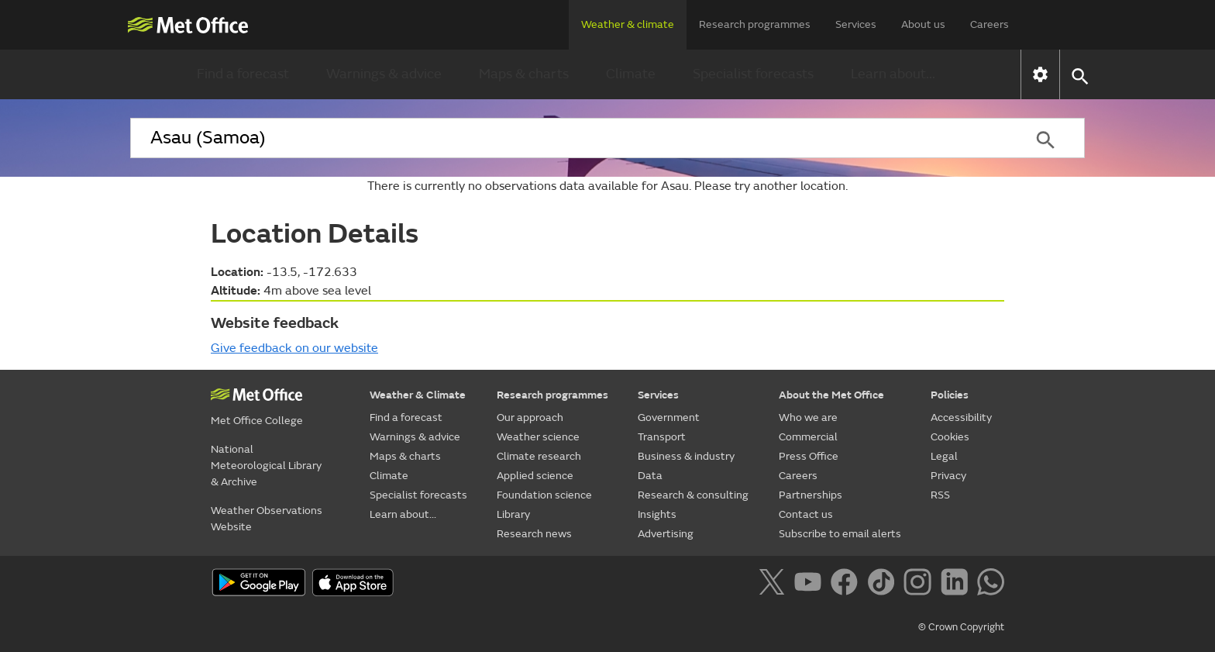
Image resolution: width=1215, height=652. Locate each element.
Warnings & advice (384, 74)
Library (513, 514)
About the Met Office (831, 395)
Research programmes (755, 24)
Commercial (808, 436)
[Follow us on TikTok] (883, 584)
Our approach (530, 417)
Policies (950, 395)
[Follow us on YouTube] (811, 584)
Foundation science (544, 495)
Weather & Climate (418, 395)
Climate (631, 74)
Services (855, 24)
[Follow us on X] (774, 584)
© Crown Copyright (961, 627)
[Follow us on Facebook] (847, 584)
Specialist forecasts (753, 74)
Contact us (806, 514)
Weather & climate (627, 24)
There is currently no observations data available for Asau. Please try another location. (607, 186)
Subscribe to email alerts (840, 533)
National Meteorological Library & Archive (266, 465)
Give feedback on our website (294, 348)
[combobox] (568, 138)
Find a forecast (243, 74)
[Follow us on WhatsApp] (990, 584)
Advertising (666, 533)
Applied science (535, 475)
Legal (944, 456)
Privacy (948, 475)
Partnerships (810, 495)
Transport (662, 436)
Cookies (950, 436)
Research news (534, 533)
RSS (940, 495)
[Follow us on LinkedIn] (957, 584)
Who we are (808, 417)
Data (650, 475)
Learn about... (893, 74)
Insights (657, 514)
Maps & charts (524, 74)
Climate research (539, 456)
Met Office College (257, 420)
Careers (989, 24)
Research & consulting (693, 495)
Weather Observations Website (266, 518)
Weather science (538, 436)
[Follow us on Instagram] (920, 584)
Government (669, 417)
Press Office (808, 456)
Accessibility (961, 417)
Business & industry (686, 456)
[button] (1079, 75)
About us (923, 24)
